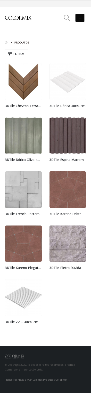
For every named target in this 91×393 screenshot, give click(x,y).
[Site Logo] (18, 18)
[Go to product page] (23, 81)
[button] (67, 18)
